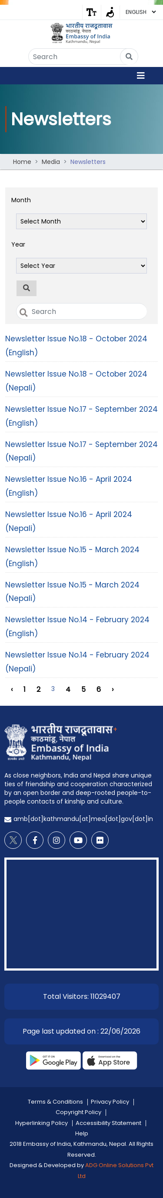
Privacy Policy (110, 1102)
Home (22, 161)
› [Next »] (112, 689)
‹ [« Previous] (12, 689)
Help (81, 1133)
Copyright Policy (78, 1112)
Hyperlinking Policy (41, 1123)
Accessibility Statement (108, 1123)
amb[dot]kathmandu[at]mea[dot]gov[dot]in (83, 818)
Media (51, 161)
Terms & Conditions (55, 1102)
